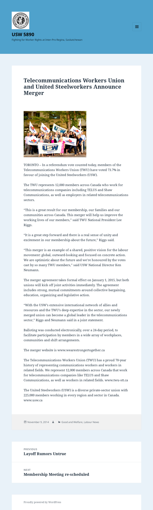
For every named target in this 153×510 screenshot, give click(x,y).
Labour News (91, 422)
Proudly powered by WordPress (42, 502)
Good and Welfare (72, 422)
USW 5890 (23, 34)
